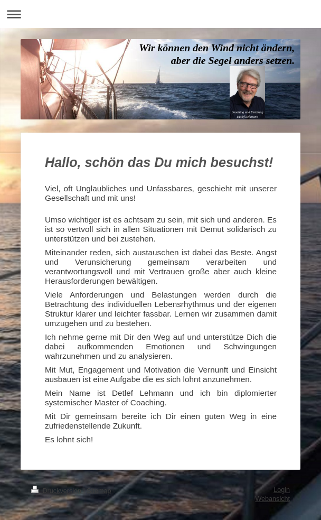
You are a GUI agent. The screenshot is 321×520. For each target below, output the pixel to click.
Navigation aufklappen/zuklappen (160, 14)
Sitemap (99, 491)
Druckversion (57, 491)
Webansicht (272, 499)
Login (281, 490)
